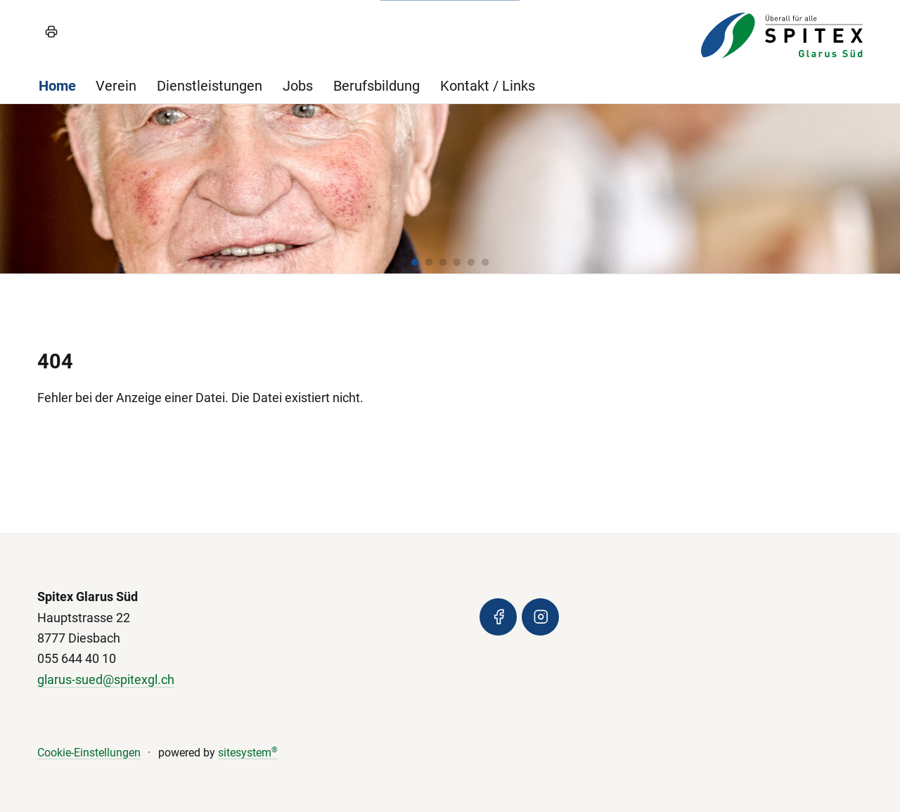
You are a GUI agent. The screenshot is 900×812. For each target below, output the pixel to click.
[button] (415, 262)
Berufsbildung (376, 86)
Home (57, 86)
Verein (116, 86)
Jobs (298, 86)
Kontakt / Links (487, 86)
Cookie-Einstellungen (89, 752)
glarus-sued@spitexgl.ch (105, 680)
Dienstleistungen (209, 86)
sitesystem (248, 752)
